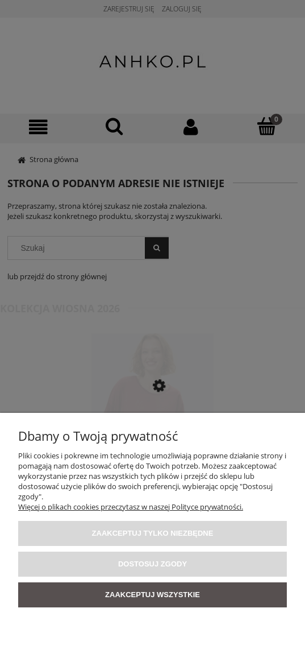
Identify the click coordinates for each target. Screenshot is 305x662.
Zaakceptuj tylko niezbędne (153, 533)
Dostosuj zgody (152, 564)
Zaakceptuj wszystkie (152, 594)
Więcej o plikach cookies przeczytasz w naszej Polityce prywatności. (130, 507)
